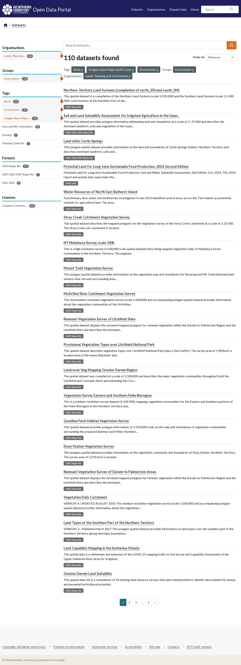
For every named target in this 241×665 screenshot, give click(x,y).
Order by (198, 57)
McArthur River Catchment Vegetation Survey (99, 293)
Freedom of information (69, 646)
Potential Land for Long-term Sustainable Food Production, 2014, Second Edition (126, 166)
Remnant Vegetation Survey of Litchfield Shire (99, 319)
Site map (154, 646)
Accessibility (133, 646)
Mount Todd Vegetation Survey (88, 268)
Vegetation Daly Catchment (85, 497)
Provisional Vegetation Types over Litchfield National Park (109, 344)
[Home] (6, 25)
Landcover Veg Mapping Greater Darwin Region (100, 370)
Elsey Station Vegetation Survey (89, 446)
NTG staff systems (199, 646)
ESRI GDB (71, 183)
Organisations (156, 9)
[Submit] (231, 45)
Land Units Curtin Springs (83, 141)
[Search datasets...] (145, 45)
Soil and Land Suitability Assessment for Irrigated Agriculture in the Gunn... (122, 116)
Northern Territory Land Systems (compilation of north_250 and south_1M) (121, 90)
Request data (178, 9)
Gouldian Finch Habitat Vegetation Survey (96, 421)
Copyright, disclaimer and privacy (24, 646)
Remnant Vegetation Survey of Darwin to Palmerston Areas (110, 472)
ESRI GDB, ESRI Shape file (79, 132)
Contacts (173, 646)
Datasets (137, 9)
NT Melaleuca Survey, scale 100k (89, 243)
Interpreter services (104, 646)
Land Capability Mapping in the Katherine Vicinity (102, 548)
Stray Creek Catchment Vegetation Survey (97, 217)
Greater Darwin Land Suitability (88, 573)
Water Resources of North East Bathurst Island (100, 192)
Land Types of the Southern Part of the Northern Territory (109, 523)
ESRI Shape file (73, 107)
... (142, 602)
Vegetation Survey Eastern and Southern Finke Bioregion (108, 395)
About (195, 9)
